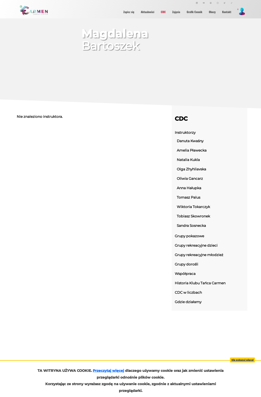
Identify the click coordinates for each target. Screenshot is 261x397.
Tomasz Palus (188, 197)
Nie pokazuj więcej (242, 360)
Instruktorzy (185, 132)
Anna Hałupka (189, 188)
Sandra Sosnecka (191, 225)
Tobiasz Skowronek (193, 216)
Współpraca (185, 273)
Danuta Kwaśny (190, 141)
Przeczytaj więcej (108, 371)
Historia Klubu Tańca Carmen (200, 283)
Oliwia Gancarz (190, 178)
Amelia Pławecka (192, 150)
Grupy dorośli (186, 264)
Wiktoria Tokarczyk (193, 207)
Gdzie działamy (188, 302)
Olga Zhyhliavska (191, 169)
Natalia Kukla (188, 159)
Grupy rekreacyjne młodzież (199, 255)
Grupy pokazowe (189, 236)
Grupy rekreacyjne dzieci (196, 245)
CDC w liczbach (188, 292)
